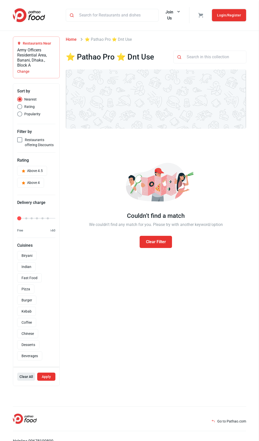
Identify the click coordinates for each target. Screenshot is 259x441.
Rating (29, 107)
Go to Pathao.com (228, 421)
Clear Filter (156, 241)
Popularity (32, 114)
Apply (46, 377)
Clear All (26, 377)
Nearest (30, 99)
